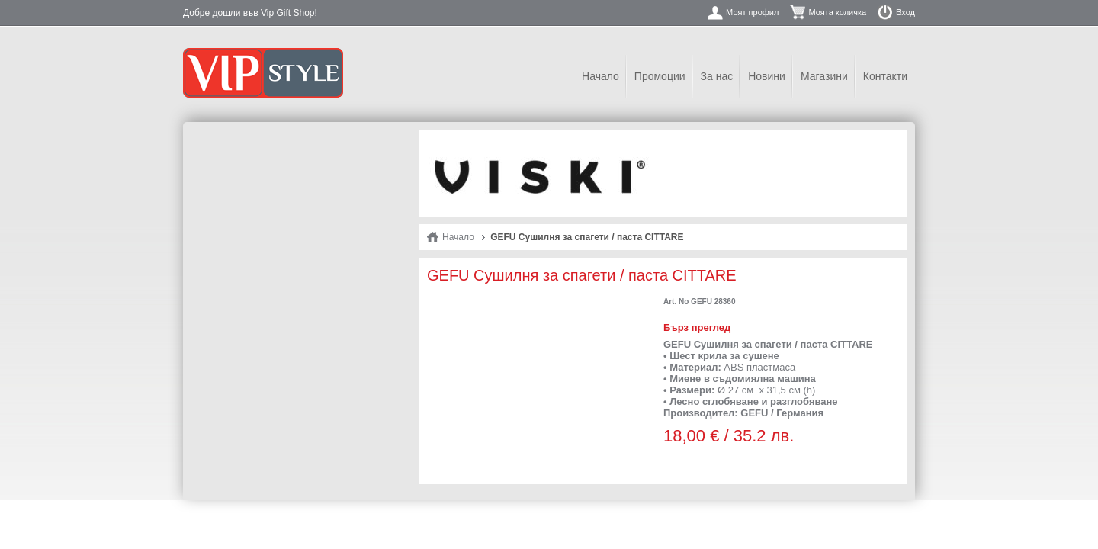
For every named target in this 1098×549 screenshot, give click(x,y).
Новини (766, 76)
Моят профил (752, 12)
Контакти (885, 76)
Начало (600, 76)
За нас (717, 76)
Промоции (659, 76)
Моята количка (837, 12)
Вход (905, 12)
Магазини (824, 76)
